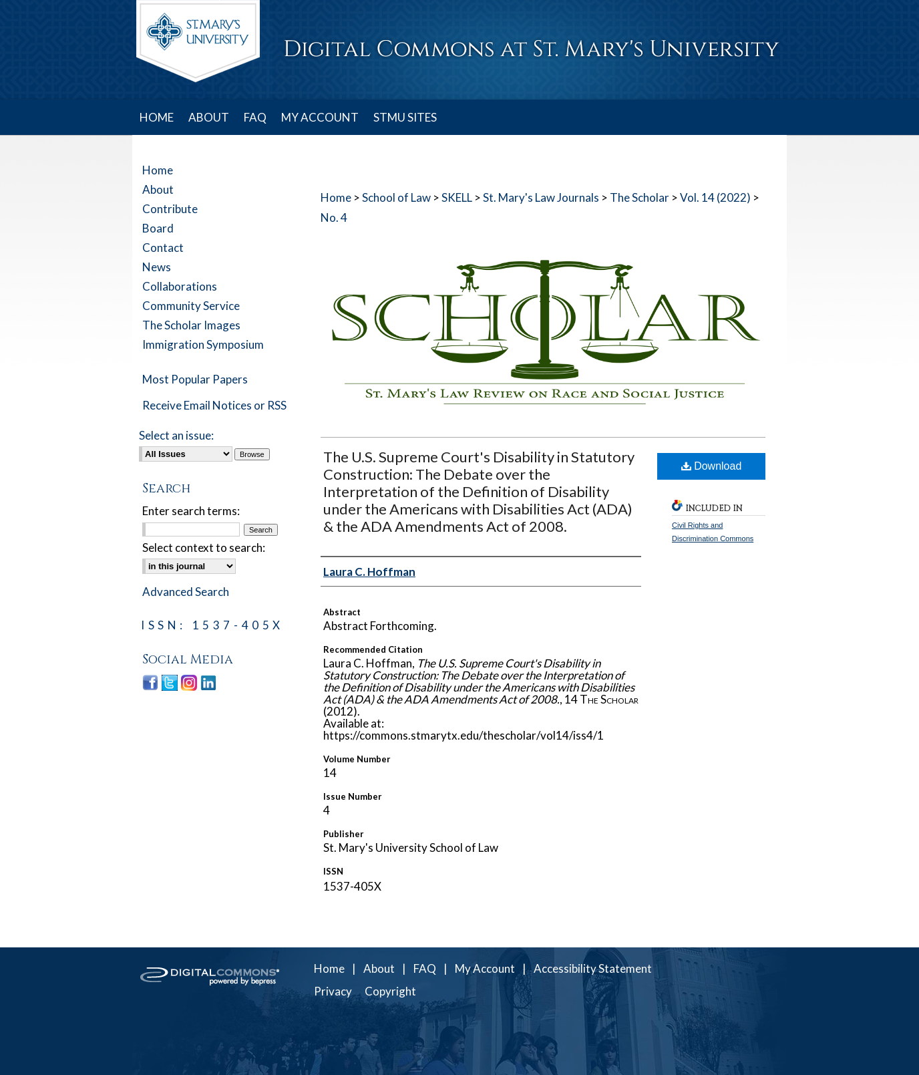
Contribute (170, 209)
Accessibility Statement (593, 968)
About (158, 189)
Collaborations (179, 286)
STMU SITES (405, 117)
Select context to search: (203, 548)
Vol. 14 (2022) (715, 197)
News (156, 267)
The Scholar (639, 197)
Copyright (390, 991)
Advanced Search (185, 592)
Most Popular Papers (195, 379)
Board (158, 228)
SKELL (456, 197)
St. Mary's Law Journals (541, 197)
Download (711, 466)
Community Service (191, 306)
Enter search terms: (191, 511)
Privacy (333, 991)
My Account (485, 968)
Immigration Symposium (203, 344)
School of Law (396, 197)
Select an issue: (176, 435)
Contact (163, 248)
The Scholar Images (191, 325)
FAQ (424, 968)
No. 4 (334, 217)
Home (336, 197)
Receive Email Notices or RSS (214, 405)
